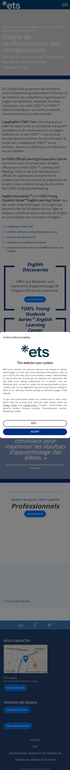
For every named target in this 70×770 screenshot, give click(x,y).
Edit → (35, 423)
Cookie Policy (30, 405)
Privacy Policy (10, 405)
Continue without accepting (16, 337)
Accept (35, 431)
